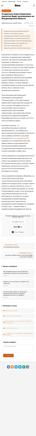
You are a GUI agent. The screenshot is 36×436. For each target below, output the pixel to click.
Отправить (8, 355)
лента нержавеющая (19, 138)
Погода (19, 1)
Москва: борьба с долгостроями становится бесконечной (17, 322)
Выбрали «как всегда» (11, 310)
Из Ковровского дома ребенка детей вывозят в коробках (18, 334)
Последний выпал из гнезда (13, 316)
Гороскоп (25, 1)
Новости (4, 1)
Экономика (6, 10)
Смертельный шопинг (11, 328)
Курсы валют (11, 1)
